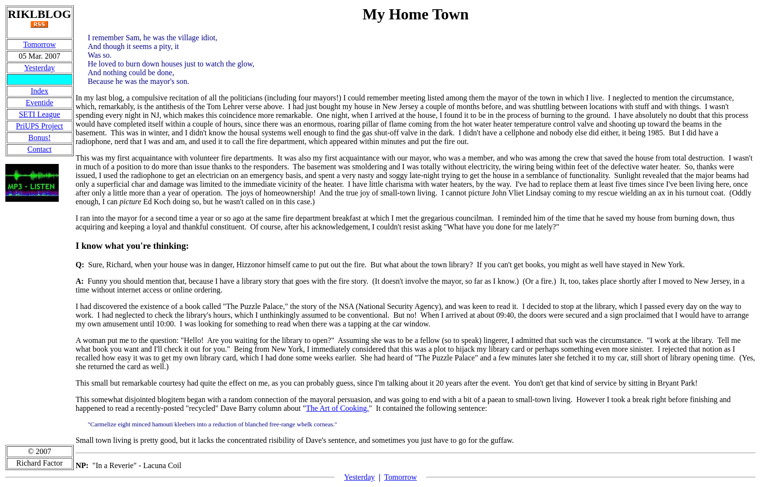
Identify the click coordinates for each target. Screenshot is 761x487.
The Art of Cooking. (337, 408)
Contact (39, 149)
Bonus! (39, 137)
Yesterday (39, 68)
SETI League (39, 114)
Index (39, 91)
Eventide (39, 102)
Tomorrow (39, 44)
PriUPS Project (39, 126)
